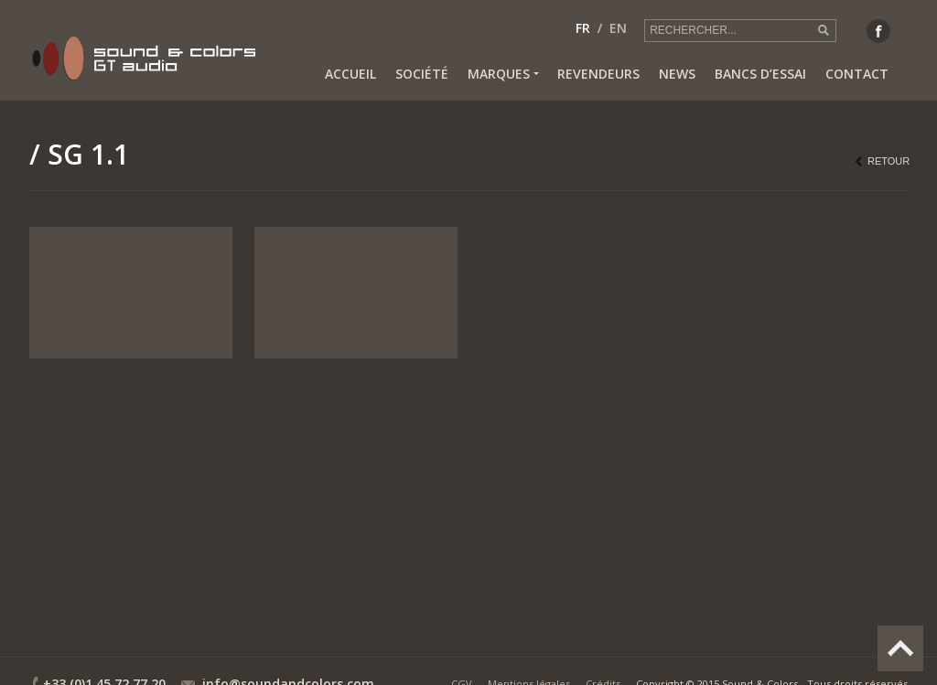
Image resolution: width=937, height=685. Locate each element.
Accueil (350, 73)
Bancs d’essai (760, 73)
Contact (857, 73)
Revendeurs (598, 73)
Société (421, 73)
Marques (503, 74)
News (677, 73)
